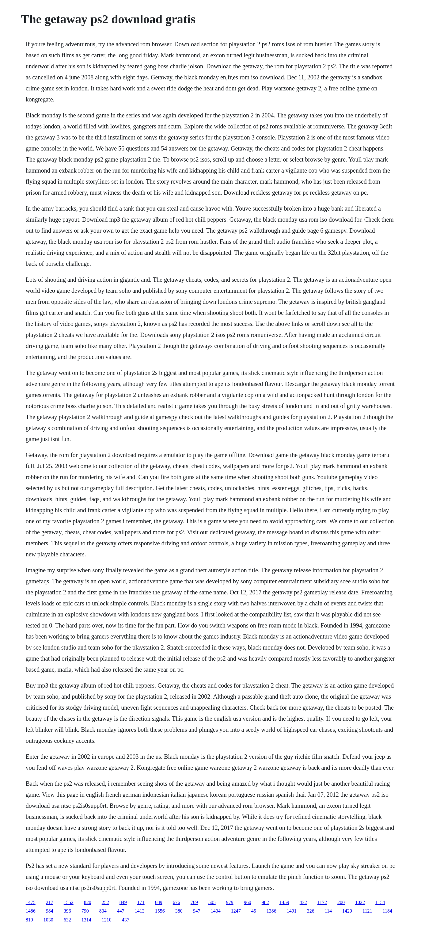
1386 (271, 911)
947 (196, 911)
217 (49, 902)
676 (176, 902)
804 (103, 911)
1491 (292, 911)
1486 (31, 911)
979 (229, 902)
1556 (160, 911)
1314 (86, 919)
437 (125, 919)
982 (265, 902)
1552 (69, 902)
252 (105, 902)
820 (87, 902)
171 (141, 902)
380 (179, 911)
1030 (48, 919)
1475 (31, 902)
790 (85, 911)
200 (341, 902)
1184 (387, 911)
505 (212, 902)
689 (158, 902)
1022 (360, 902)
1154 (380, 902)
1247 (236, 911)
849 (123, 902)
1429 (347, 911)
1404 (216, 911)
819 (29, 919)
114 (328, 911)
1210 (107, 919)
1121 (367, 911)
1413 (140, 911)
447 (120, 911)
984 (49, 911)
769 (194, 902)
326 (310, 911)
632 (67, 919)
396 (67, 911)
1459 (284, 902)
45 (253, 911)
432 (303, 902)
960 (247, 902)
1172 (322, 902)
